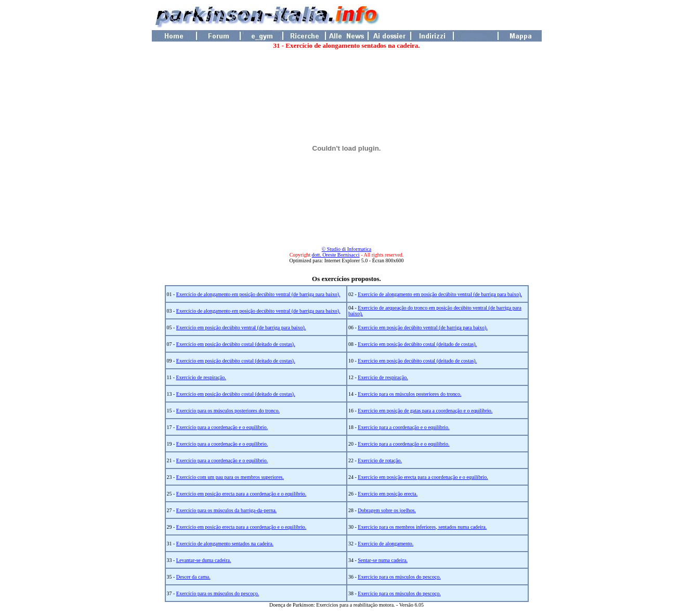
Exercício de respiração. (201, 377)
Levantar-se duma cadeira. (203, 560)
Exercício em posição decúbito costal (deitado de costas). (235, 344)
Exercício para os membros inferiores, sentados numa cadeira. (422, 527)
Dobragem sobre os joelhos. (387, 510)
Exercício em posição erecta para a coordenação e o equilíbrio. (423, 477)
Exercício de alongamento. (385, 543)
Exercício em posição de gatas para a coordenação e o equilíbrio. (425, 410)
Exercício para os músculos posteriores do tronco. (409, 394)
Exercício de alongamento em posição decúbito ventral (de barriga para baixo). (258, 294)
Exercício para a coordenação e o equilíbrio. (222, 427)
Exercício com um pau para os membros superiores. (230, 477)
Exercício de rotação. (380, 460)
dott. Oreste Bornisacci (336, 255)
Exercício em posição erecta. (387, 494)
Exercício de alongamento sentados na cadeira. (224, 543)
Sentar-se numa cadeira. (383, 560)
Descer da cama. (193, 577)
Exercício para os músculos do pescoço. (399, 577)
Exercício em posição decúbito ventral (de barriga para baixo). (241, 327)
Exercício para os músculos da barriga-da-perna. (226, 510)
